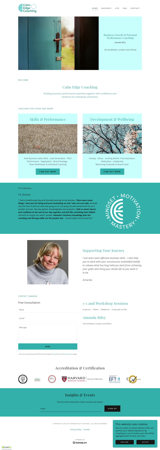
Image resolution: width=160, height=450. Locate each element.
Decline (125, 442)
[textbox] (47, 310)
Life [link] (117, 8)
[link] (27, 8)
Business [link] (107, 8)
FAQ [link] (125, 8)
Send (48, 346)
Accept (145, 442)
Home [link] (95, 8)
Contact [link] (135, 8)
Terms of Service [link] (67, 354)
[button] (7, 448)
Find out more (47, 172)
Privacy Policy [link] (55, 354)
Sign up (112, 408)
